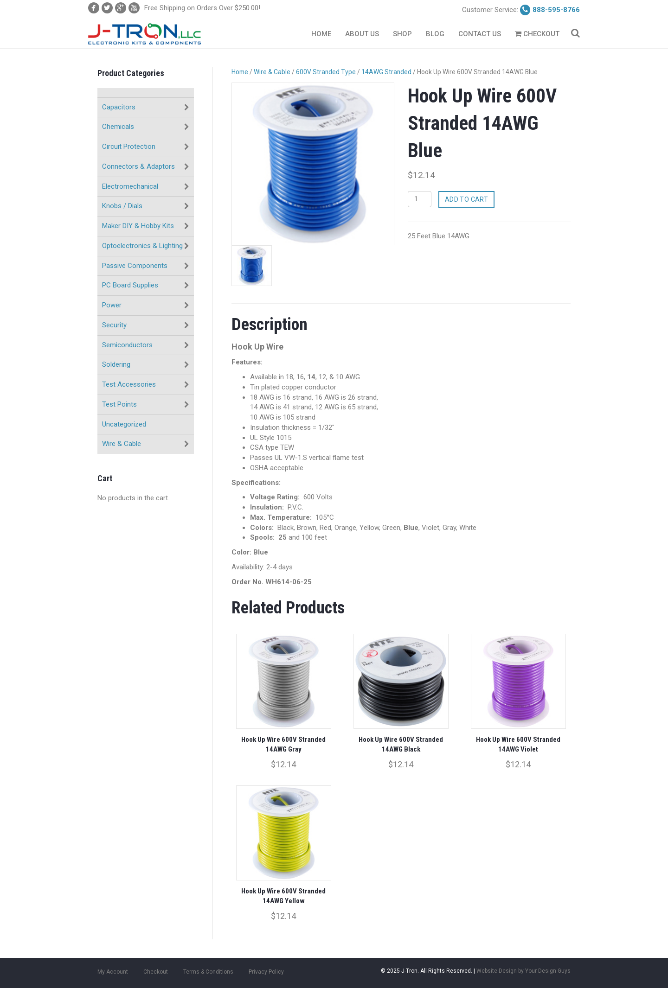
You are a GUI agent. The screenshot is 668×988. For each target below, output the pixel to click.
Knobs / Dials (122, 206)
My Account (112, 972)
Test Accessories (129, 384)
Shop (402, 34)
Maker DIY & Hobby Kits (138, 226)
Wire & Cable (121, 444)
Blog (435, 34)
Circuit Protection (128, 146)
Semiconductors (127, 345)
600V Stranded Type (326, 72)
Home (321, 34)
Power (112, 305)
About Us (362, 34)
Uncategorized (124, 424)
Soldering (116, 364)
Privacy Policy (266, 972)
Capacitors (118, 107)
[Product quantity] (419, 199)
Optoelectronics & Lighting (142, 246)
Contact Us (479, 34)
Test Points (119, 404)
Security (114, 325)
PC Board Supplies (130, 285)
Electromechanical (130, 186)
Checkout (537, 34)
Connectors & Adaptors (138, 166)
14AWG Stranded (386, 72)
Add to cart (466, 199)
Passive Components (134, 265)
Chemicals (118, 126)
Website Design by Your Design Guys (523, 971)
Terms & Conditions (208, 972)
